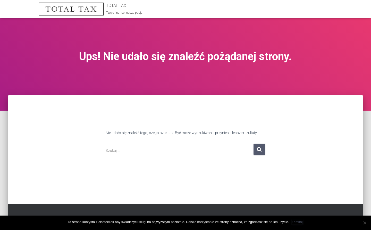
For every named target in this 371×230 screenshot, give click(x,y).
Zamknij (297, 222)
